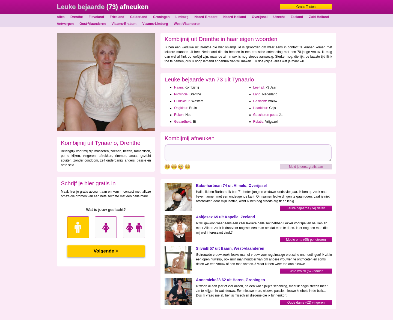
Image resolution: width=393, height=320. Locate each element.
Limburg (182, 17)
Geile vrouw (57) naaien (305, 271)
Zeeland (297, 17)
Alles (61, 17)
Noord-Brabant (206, 17)
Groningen (161, 17)
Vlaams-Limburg (155, 24)
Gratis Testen (305, 7)
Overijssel (259, 17)
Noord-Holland (234, 17)
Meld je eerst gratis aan (306, 167)
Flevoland (96, 17)
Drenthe (76, 17)
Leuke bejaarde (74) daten (306, 208)
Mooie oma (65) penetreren (306, 240)
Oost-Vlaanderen (92, 24)
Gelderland (138, 17)
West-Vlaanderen (187, 24)
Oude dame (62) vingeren (306, 302)
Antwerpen (65, 24)
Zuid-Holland (319, 17)
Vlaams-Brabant (124, 24)
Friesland (117, 17)
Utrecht (279, 17)
